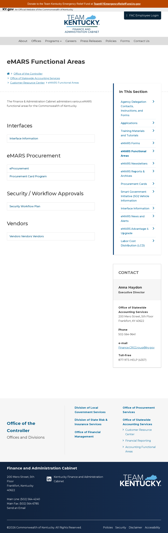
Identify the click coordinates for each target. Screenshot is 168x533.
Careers (70, 41)
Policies (111, 41)
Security (120, 527)
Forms (125, 41)
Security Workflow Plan (25, 206)
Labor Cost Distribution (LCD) (133, 243)
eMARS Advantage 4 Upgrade (134, 231)
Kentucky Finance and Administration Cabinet (75, 479)
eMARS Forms (130, 143)
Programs (53, 41)
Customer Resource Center (27, 82)
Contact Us (141, 41)
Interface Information (24, 138)
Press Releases (91, 41)
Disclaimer (135, 527)
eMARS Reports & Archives (133, 173)
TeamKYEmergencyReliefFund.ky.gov (117, 3)
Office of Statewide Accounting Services (35, 78)
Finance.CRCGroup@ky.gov (136, 347)
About (23, 41)
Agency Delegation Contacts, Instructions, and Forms (133, 108)
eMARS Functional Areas (133, 153)
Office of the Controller (28, 73)
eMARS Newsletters (134, 163)
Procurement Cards (134, 183)
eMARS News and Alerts (133, 218)
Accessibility (152, 527)
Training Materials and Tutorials (133, 133)
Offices (36, 41)
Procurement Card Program (28, 176)
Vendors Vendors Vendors (27, 236)
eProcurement (19, 168)
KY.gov (8, 9)
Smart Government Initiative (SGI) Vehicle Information (135, 196)
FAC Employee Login (142, 15)
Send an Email (16, 508)
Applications (129, 123)
